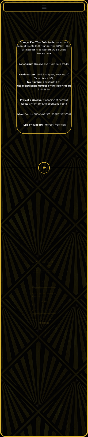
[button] (44, 7)
